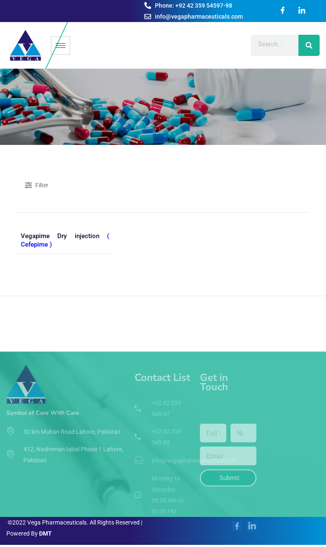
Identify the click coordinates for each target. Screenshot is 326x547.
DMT (45, 533)
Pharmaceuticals (64, 281)
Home (25, 281)
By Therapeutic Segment (129, 281)
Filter (36, 186)
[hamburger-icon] (60, 45)
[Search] (309, 45)
